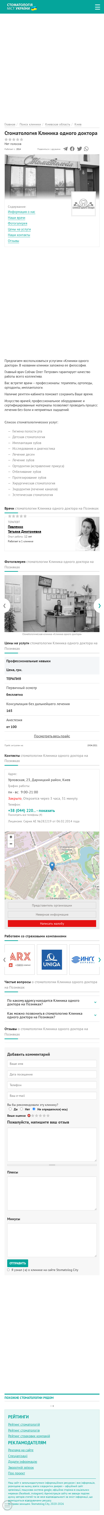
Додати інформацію (22, 1461)
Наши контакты (19, 235)
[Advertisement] (52, 66)
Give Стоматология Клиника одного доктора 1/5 (33, 1115)
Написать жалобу (52, 923)
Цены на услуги (19, 229)
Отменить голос (29, 1115)
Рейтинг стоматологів (24, 1430)
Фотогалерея (17, 223)
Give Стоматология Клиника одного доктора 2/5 (37, 1115)
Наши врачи (16, 217)
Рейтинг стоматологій (24, 1424)
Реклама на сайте (21, 1450)
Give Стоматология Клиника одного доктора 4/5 (44, 1115)
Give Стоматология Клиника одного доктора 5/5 (48, 1115)
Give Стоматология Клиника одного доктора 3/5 (41, 1115)
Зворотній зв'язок (21, 1467)
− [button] (10, 844)
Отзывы (13, 241)
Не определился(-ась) (52, 1109)
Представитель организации (52, 905)
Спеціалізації (17, 1456)
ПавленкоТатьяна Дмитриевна (24, 529)
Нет (27, 1109)
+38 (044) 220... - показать (52, 812)
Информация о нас (21, 212)
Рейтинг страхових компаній (29, 1436)
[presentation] (6, 605)
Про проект (16, 1473)
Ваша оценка (16, 1116)
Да (16, 1109)
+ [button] (10, 837)
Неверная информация (52, 914)
